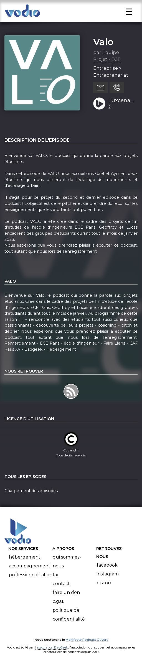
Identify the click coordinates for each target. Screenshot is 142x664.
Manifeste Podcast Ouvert (87, 640)
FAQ (56, 574)
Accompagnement (29, 566)
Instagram (108, 574)
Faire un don (66, 592)
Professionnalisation (30, 574)
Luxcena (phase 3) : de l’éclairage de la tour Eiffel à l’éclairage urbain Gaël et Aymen (121, 100)
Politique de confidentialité (69, 615)
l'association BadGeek (51, 647)
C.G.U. (58, 601)
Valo (103, 41)
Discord (105, 582)
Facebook (107, 565)
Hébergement (24, 557)
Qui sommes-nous (67, 561)
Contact (61, 583)
